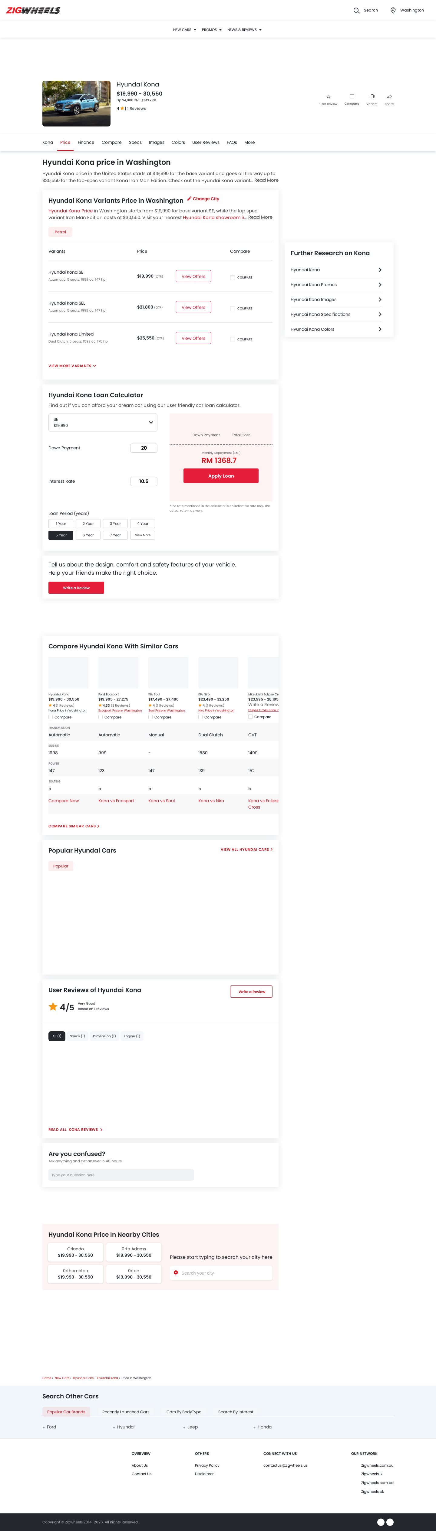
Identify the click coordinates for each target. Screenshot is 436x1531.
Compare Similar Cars (72, 826)
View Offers (193, 276)
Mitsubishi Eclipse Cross (265, 694)
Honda (265, 1427)
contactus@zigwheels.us (285, 1465)
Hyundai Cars (254, 849)
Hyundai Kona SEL (66, 303)
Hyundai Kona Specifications (320, 314)
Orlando (75, 1249)
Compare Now (63, 801)
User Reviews (206, 142)
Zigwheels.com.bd (377, 1482)
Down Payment (64, 448)
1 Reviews (136, 108)
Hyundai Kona (58, 694)
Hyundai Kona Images (313, 299)
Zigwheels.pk (372, 1491)
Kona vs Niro (211, 801)
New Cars (185, 29)
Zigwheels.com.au (377, 1465)
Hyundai (125, 1427)
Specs (135, 142)
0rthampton (75, 1271)
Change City (203, 199)
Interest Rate (61, 481)
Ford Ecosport (108, 694)
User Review (328, 100)
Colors (178, 142)
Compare (352, 103)
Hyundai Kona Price (70, 211)
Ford (51, 1427)
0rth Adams (134, 1249)
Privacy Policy (207, 1465)
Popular (60, 866)
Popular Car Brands (66, 1412)
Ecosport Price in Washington (120, 710)
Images (156, 142)
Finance (86, 142)
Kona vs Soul (161, 801)
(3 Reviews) (120, 705)
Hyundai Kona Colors (312, 329)
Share (389, 100)
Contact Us (141, 1473)
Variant (372, 100)
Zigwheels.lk (371, 1473)
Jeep (192, 1427)
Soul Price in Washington (166, 710)
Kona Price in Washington (67, 710)
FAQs (232, 142)
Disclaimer (204, 1473)
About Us (140, 1465)
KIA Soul (154, 694)
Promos (212, 29)
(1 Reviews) (65, 705)
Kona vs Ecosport (116, 801)
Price (65, 142)
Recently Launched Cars (126, 1412)
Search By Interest (235, 1412)
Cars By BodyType (184, 1412)
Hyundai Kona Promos (314, 285)
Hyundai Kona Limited (71, 334)
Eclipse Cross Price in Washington (270, 710)
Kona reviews (83, 1129)
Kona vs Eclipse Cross (264, 804)
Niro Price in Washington (216, 710)
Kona (47, 142)
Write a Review (76, 587)
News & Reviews (244, 29)
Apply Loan (221, 476)
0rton (133, 1271)
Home (46, 1378)
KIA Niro (204, 694)
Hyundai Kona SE (65, 272)
